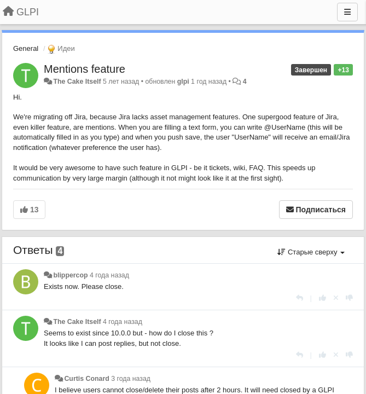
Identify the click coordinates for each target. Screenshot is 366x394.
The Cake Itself (77, 81)
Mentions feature (84, 69)
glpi (183, 81)
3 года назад (130, 379)
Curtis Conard (86, 379)
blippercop (70, 275)
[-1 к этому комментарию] (349, 298)
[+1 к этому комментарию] (322, 298)
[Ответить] (299, 298)
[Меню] (347, 12)
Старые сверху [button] (311, 252)
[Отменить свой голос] (336, 298)
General (25, 48)
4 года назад (109, 275)
